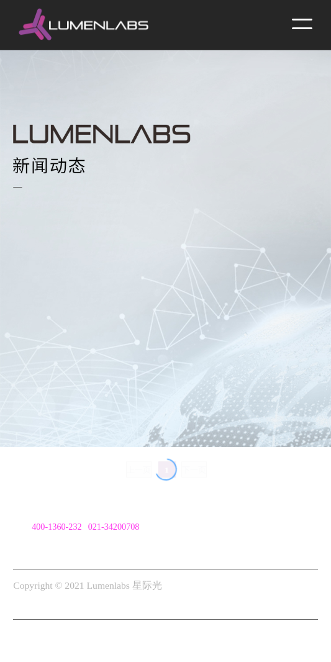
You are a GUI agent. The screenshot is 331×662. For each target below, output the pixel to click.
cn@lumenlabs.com (67, 545)
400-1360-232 (56, 527)
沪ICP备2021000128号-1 (63, 602)
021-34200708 (114, 527)
